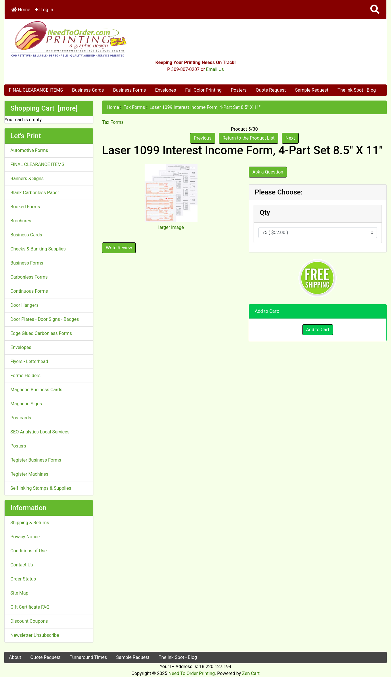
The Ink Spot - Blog (357, 90)
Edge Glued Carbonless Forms (41, 333)
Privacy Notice (25, 536)
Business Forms (129, 90)
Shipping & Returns (29, 522)
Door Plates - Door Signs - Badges (44, 319)
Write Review (119, 247)
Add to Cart (317, 329)
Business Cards (88, 90)
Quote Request (271, 90)
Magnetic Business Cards (36, 389)
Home (21, 9)
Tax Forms (134, 107)
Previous (203, 138)
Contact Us (21, 565)
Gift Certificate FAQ (29, 607)
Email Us (215, 69)
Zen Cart (251, 673)
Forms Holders (25, 375)
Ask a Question (267, 172)
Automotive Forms (29, 150)
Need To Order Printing (191, 673)
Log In (44, 9)
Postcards (20, 418)
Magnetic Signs (26, 403)
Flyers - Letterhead (29, 361)
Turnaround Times (88, 657)
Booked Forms (25, 206)
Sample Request (311, 90)
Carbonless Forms (29, 277)
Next (290, 138)
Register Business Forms (35, 460)
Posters (239, 90)
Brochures (20, 220)
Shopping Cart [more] (44, 108)
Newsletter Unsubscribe (34, 635)
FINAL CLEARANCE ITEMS (36, 90)
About (15, 657)
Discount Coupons (29, 621)
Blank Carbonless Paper (34, 192)
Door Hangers (24, 305)
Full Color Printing (203, 90)
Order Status (23, 579)
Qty (265, 213)
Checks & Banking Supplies (38, 249)
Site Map (19, 593)
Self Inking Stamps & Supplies (40, 488)
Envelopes (165, 90)
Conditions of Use (28, 550)
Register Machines (29, 474)
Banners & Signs (27, 178)
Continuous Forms (29, 291)
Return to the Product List (249, 138)
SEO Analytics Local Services (40, 432)
